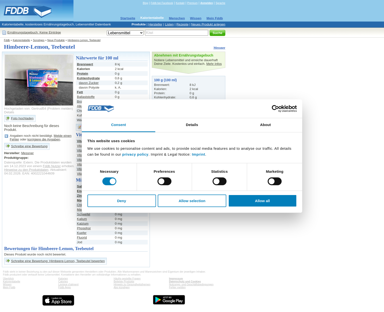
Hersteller (155, 24)
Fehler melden (177, 287)
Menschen (177, 18)
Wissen (196, 18)
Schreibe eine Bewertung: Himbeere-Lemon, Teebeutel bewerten (58, 261)
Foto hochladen (22, 118)
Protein (82, 73)
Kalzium (82, 223)
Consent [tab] (118, 125)
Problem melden (60, 108)
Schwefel (83, 214)
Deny (121, 201)
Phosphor (84, 228)
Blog (145, 2)
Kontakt (180, 2)
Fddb (7, 40)
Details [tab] (192, 125)
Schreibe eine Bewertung (29, 146)
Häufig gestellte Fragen (127, 278)
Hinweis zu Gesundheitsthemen (132, 284)
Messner (219, 47)
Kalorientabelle (152, 18)
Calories (63, 281)
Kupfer (81, 233)
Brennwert (85, 64)
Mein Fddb (214, 18)
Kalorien (63, 278)
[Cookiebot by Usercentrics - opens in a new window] (275, 108)
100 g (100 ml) (165, 80)
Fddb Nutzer (52, 166)
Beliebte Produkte (124, 281)
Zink (80, 195)
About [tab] (265, 125)
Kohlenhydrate (88, 78)
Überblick (8, 278)
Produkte (139, 24)
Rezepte (182, 24)
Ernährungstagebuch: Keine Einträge (34, 32)
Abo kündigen (122, 287)
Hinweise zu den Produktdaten (26, 170)
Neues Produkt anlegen (208, 24)
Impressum (176, 278)
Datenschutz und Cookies (185, 281)
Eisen (81, 191)
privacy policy (135, 154)
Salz (80, 186)
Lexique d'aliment (68, 284)
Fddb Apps (64, 287)
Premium (192, 2)
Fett (80, 92)
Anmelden (206, 2)
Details (9, 112)
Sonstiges (39, 40)
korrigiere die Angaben (43, 139)
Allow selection (192, 201)
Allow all (262, 201)
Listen (169, 24)
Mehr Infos (214, 64)
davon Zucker (89, 83)
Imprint (198, 154)
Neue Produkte (56, 40)
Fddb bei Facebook (162, 2)
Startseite (127, 18)
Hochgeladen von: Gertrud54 (25, 108)
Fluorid (82, 237)
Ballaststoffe (86, 97)
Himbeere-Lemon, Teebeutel (84, 40)
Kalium (82, 219)
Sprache (220, 2)
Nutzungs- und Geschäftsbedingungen (191, 284)
